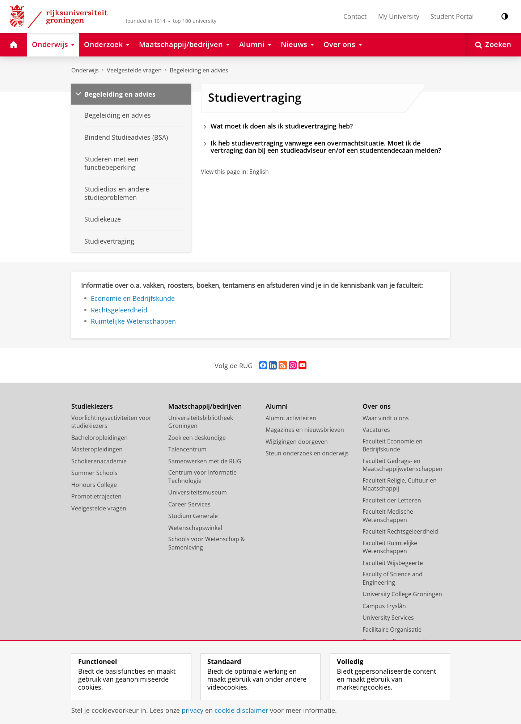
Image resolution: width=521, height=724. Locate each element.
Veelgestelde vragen (134, 70)
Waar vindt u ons (386, 418)
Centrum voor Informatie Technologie (202, 476)
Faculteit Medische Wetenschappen (388, 516)
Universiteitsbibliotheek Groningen (200, 422)
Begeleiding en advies (199, 70)
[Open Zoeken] (493, 44)
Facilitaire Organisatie (392, 630)
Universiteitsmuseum (197, 492)
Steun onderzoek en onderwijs (307, 453)
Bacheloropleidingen (99, 438)
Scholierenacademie (99, 461)
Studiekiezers (92, 406)
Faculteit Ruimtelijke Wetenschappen (390, 547)
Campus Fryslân (384, 606)
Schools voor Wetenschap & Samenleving (206, 543)
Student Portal (452, 16)
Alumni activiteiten (291, 418)
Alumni (277, 406)
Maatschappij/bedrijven (205, 406)
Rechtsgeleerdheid (119, 310)
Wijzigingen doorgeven (297, 442)
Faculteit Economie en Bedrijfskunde (393, 445)
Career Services (189, 504)
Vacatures (376, 430)
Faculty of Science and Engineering (393, 578)
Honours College (94, 485)
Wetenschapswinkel (195, 528)
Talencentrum (187, 449)
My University (398, 16)
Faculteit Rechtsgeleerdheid (400, 531)
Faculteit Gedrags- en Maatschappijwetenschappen (402, 465)
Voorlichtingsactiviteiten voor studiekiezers (111, 422)
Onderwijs (85, 70)
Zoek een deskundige (197, 438)
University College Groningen (402, 594)
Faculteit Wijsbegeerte (393, 563)
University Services (388, 618)
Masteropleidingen (97, 449)
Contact (355, 16)
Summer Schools (94, 473)
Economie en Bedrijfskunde (133, 298)
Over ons (377, 406)
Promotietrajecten (96, 496)
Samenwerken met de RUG (204, 461)
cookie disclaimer (241, 710)
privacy (192, 710)
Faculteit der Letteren (392, 500)
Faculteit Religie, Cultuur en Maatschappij (400, 484)
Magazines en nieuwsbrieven (305, 430)
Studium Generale (193, 516)
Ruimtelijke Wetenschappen (133, 321)
